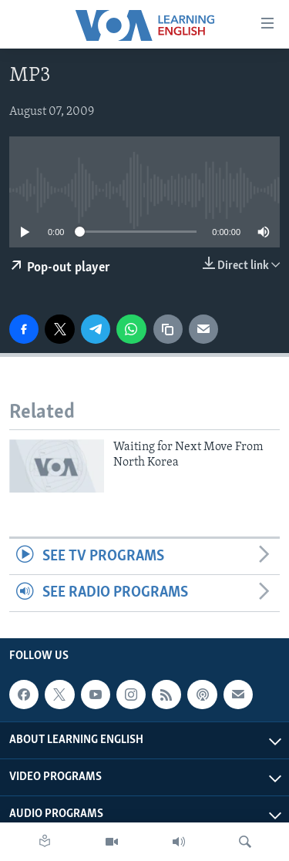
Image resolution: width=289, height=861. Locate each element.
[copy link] (168, 329)
